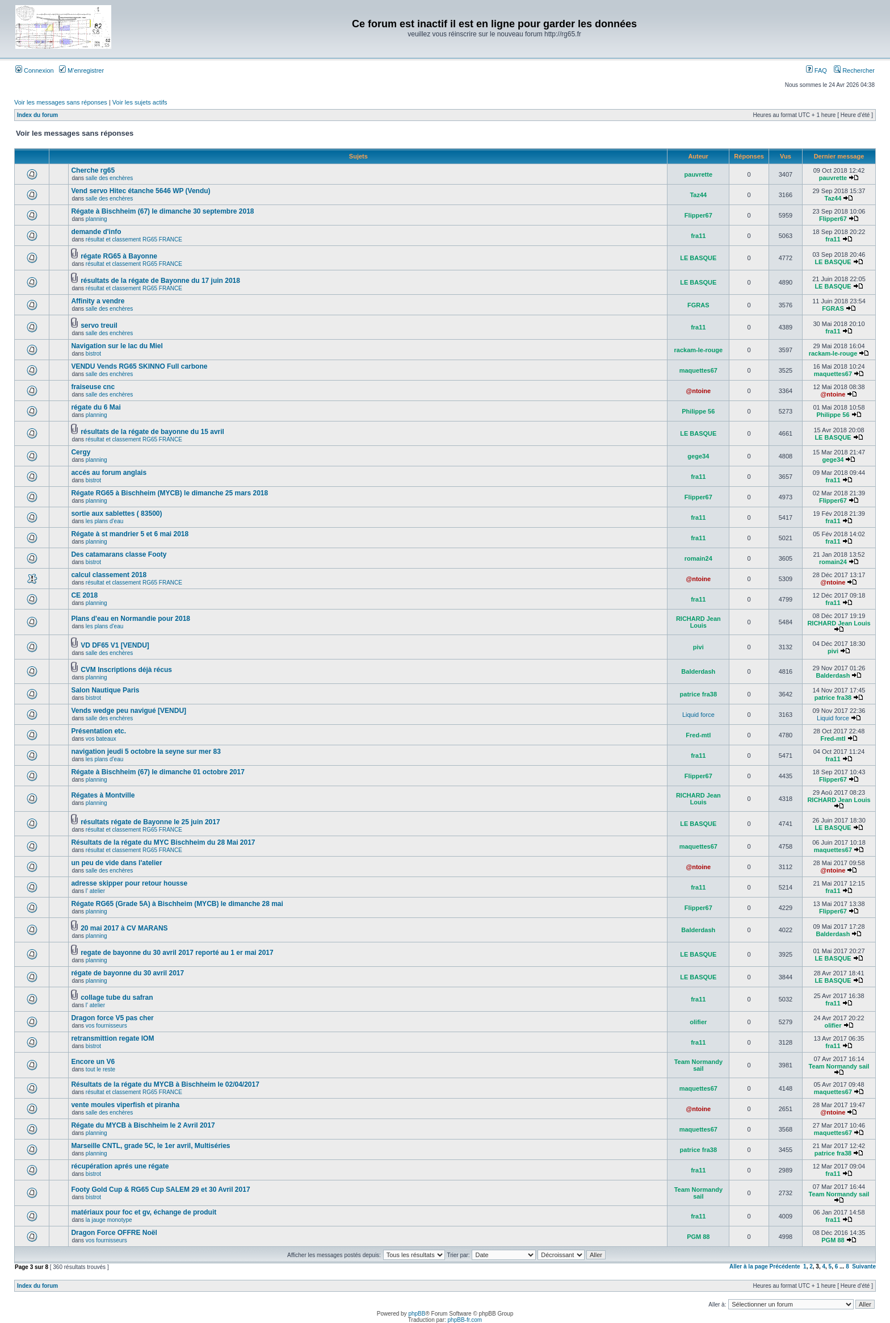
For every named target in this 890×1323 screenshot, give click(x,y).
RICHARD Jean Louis (698, 622)
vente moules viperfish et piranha (125, 1105)
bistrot (93, 353)
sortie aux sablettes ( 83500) (116, 513)
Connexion (34, 70)
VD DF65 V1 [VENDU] (115, 645)
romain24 (698, 558)
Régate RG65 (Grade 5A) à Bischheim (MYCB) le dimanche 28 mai (177, 904)
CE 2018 (84, 595)
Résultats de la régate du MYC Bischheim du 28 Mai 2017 (163, 842)
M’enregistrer (81, 70)
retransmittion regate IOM (112, 1038)
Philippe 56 (698, 411)
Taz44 (698, 194)
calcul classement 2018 (108, 575)
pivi (698, 647)
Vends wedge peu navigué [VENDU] (128, 711)
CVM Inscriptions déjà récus (126, 670)
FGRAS (698, 305)
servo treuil (99, 325)
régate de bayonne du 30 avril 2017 (127, 973)
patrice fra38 (698, 694)
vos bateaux (101, 739)
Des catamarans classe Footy (118, 554)
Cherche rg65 (93, 170)
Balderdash (698, 671)
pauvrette (699, 174)
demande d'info (96, 232)
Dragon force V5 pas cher (112, 1018)
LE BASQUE (698, 257)
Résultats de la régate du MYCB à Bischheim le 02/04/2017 (165, 1084)
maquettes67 (698, 370)
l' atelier (95, 891)
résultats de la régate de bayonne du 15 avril (152, 432)
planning (96, 219)
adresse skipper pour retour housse (129, 883)
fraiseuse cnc (93, 387)
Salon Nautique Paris (105, 690)
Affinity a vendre (97, 301)
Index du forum (37, 115)
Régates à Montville (103, 795)
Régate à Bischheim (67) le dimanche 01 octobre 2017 (157, 772)
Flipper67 (698, 215)
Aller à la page (748, 1266)
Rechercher (854, 70)
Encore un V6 (93, 1062)
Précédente (785, 1266)
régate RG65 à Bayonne (119, 256)
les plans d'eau (104, 521)
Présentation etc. (98, 731)
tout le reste (100, 1069)
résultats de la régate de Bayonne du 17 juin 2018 (160, 281)
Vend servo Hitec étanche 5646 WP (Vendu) (140, 191)
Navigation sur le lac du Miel (116, 346)
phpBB (416, 1314)
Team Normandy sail (698, 1065)
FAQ (816, 70)
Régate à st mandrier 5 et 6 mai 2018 (129, 534)
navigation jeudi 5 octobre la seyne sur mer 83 (145, 752)
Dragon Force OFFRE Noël (114, 1233)
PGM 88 (698, 1236)
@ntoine (698, 390)
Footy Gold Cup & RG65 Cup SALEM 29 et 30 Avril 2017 (160, 1189)
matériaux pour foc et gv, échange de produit (143, 1212)
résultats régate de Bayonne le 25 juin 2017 (150, 822)
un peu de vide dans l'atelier (116, 863)
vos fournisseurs (106, 1025)
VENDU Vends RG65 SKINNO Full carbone (139, 366)
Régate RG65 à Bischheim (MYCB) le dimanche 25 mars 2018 (169, 493)
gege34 (698, 456)
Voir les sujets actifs (139, 102)
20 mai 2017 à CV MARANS (124, 928)
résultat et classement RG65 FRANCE (134, 239)
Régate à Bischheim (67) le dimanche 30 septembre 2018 (162, 211)
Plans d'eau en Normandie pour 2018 (130, 619)
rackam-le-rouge (698, 350)
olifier (698, 1022)
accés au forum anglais (108, 473)
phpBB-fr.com (465, 1320)
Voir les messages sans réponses (60, 102)
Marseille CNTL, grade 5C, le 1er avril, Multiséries (150, 1146)
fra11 (698, 235)
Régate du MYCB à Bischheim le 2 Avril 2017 (143, 1125)
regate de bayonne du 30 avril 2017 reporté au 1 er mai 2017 (177, 953)
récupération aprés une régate (120, 1166)
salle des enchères (109, 178)
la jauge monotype (109, 1220)
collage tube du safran (117, 997)
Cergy (80, 452)
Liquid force (698, 714)
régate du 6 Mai (95, 407)
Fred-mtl (698, 735)
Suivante (864, 1266)
